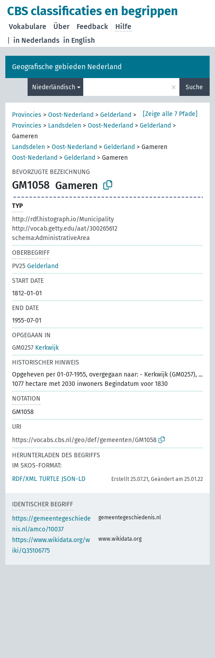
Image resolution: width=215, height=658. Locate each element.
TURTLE (49, 479)
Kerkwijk (35, 348)
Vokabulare (27, 26)
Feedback (92, 26)
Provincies (26, 115)
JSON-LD (73, 479)
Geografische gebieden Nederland (67, 66)
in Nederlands (36, 40)
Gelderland (115, 115)
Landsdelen (64, 125)
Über (61, 26)
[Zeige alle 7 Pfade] (170, 114)
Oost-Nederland (70, 115)
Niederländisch (53, 87)
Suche (194, 87)
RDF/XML (24, 479)
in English (79, 40)
